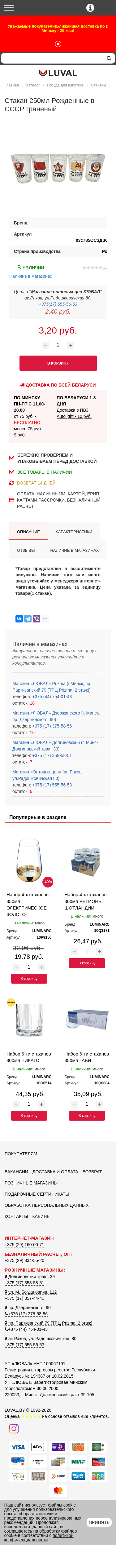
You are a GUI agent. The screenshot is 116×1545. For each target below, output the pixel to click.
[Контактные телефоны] (90, 7)
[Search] (52, 58)
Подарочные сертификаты (37, 1194)
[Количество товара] (58, 345)
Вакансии (16, 1171)
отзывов (71, 1416)
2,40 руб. (58, 311)
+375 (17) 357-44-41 (24, 1298)
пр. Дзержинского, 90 (28, 1307)
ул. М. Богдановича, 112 (31, 1292)
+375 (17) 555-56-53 (51, 784)
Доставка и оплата (55, 1171)
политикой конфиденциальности (39, 1537)
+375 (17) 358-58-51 (51, 755)
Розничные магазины (31, 1182)
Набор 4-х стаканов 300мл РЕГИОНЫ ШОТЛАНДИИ (86, 901)
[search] (109, 58)
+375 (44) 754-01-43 (51, 696)
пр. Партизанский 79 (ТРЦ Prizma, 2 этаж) (48, 1323)
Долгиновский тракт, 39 (30, 1276)
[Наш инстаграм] (14, 1428)
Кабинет (42, 1216)
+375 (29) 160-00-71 (24, 1244)
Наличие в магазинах (30, 271)
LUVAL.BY (15, 1410)
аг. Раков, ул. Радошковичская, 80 (40, 1338)
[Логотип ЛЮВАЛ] (58, 73)
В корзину (28, 978)
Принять (99, 1522)
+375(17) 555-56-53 (58, 304)
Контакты (16, 1216)
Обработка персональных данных (47, 1205)
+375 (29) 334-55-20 (24, 1260)
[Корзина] (106, 8)
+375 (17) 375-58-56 (51, 726)
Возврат (92, 1171)
